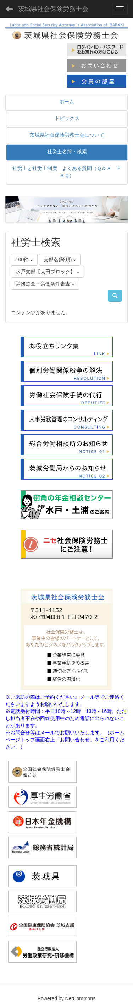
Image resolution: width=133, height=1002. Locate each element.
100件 (24, 259)
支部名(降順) (60, 259)
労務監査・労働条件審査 (45, 284)
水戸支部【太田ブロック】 (47, 271)
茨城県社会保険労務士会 (53, 8)
